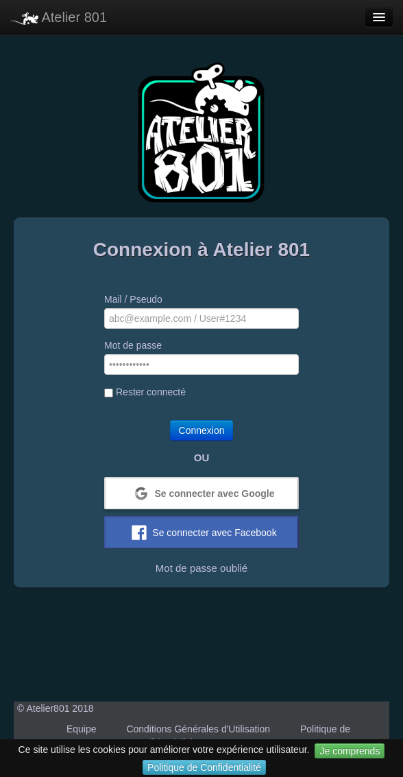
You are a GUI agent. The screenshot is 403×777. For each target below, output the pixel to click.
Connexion (202, 430)
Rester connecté (145, 391)
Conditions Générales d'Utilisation (198, 728)
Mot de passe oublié (201, 568)
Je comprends (349, 750)
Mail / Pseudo (133, 299)
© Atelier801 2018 (55, 708)
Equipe (81, 728)
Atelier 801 (58, 17)
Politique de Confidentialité (204, 767)
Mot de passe (133, 345)
